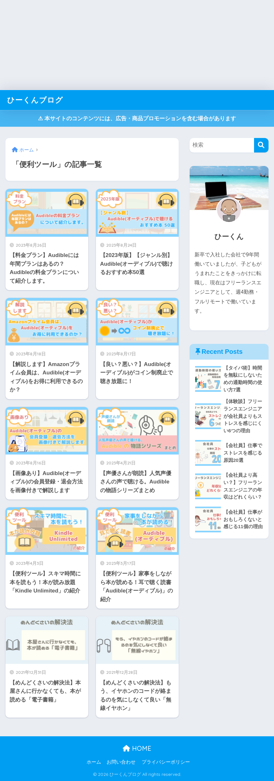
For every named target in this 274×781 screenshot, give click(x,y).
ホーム (94, 762)
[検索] (261, 145)
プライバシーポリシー (166, 762)
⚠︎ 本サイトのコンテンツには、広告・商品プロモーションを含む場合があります (137, 118)
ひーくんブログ (35, 100)
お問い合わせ (121, 762)
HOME (137, 748)
